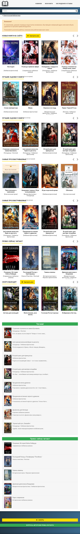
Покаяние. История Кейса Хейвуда (11, 273)
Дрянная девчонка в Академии (69, 273)
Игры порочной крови (50, 190)
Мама (30, 108)
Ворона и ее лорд (50, 108)
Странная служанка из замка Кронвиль (11, 150)
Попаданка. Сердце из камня (50, 67)
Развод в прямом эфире (30, 67)
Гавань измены (49, 272)
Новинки (38, 3)
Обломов (69, 190)
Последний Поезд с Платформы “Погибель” (30, 273)
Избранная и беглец (69, 313)
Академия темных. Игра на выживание (30, 191)
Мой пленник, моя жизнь (30, 313)
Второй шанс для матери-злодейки (69, 150)
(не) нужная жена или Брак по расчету (30, 150)
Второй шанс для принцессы (50, 150)
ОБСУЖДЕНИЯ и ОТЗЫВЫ (64, 3)
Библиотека (15, 3)
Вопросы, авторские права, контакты (40, 525)
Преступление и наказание (10, 191)
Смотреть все (33, 36)
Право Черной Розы (69, 108)
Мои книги (49, 3)
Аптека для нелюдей (10, 313)
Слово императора (11, 108)
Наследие (10, 67)
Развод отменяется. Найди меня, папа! (69, 67)
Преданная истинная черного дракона (30, 232)
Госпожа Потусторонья (49, 313)
